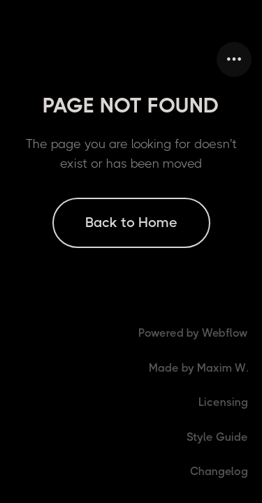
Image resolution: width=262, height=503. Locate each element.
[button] (234, 59)
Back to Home (131, 222)
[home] (13, 59)
